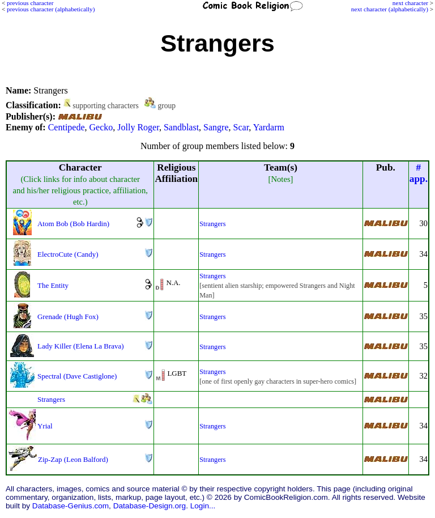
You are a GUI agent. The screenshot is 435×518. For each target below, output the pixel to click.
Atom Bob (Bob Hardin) (73, 223)
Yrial (45, 426)
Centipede (66, 127)
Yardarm (268, 127)
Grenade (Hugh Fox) (68, 316)
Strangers (212, 224)
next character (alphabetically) (389, 9)
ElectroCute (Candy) (68, 254)
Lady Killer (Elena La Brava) (80, 346)
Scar (241, 127)
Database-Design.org (149, 506)
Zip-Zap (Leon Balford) (73, 459)
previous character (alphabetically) (51, 9)
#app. (419, 173)
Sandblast (181, 127)
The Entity (53, 285)
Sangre (215, 127)
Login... (203, 506)
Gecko (101, 127)
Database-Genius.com (70, 506)
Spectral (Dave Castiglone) (77, 376)
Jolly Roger (138, 127)
